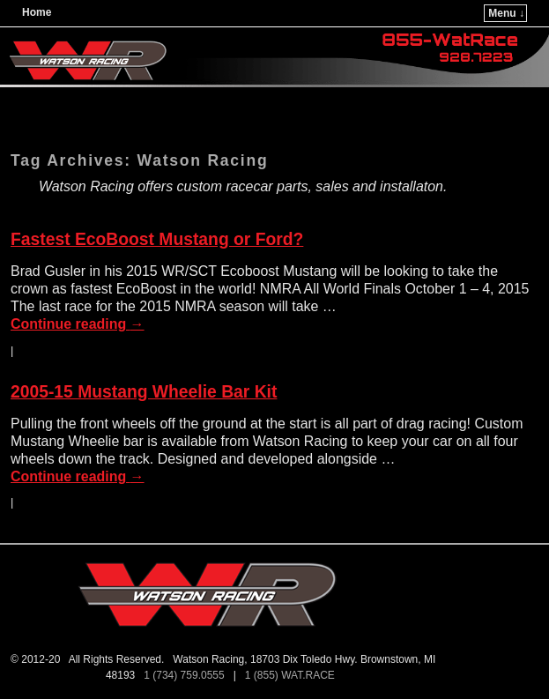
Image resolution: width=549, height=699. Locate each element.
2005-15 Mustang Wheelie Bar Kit (144, 392)
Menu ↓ (506, 13)
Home (36, 12)
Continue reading (78, 323)
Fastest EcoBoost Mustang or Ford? (157, 239)
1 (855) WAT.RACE (293, 675)
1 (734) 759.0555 (185, 675)
